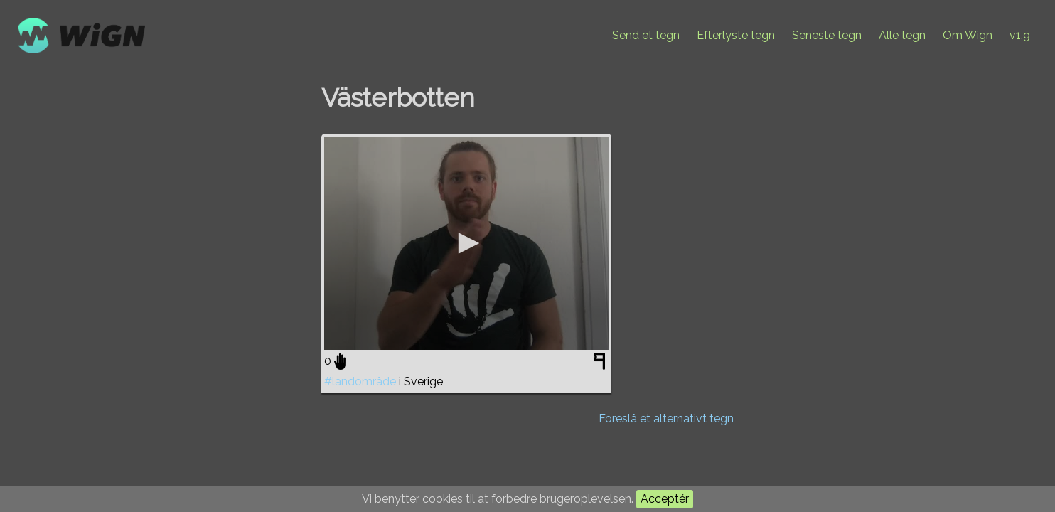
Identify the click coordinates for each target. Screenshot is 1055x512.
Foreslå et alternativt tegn (666, 418)
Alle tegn (902, 35)
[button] (466, 243)
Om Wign (967, 35)
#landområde (360, 381)
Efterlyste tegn (736, 35)
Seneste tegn (827, 35)
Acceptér (665, 499)
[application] (466, 243)
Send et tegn (646, 35)
